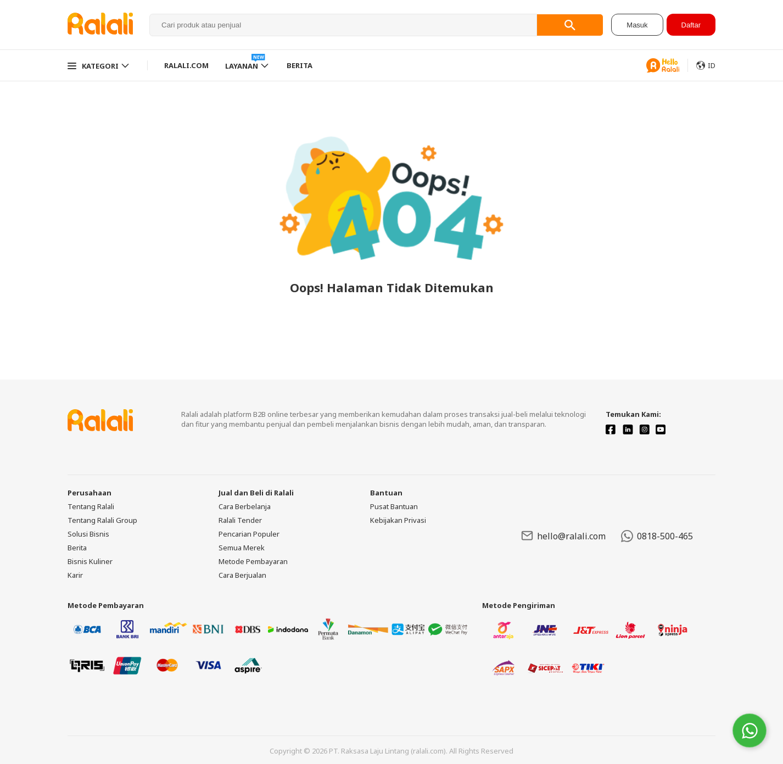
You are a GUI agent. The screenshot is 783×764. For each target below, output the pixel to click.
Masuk (637, 25)
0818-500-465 (657, 536)
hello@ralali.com (563, 535)
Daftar (691, 25)
